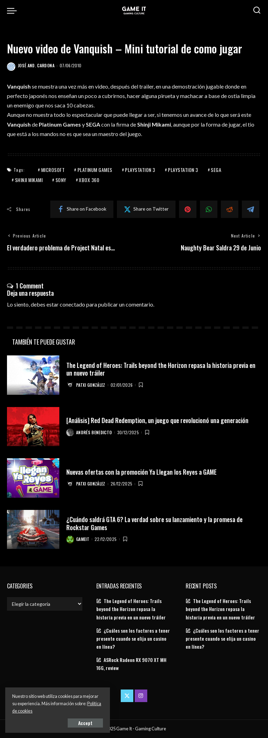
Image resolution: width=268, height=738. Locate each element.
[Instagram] (141, 696)
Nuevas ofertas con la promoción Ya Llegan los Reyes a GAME (141, 471)
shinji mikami (29, 179)
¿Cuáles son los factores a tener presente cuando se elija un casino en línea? (133, 638)
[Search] (257, 10)
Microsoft (53, 169)
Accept (85, 722)
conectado (72, 304)
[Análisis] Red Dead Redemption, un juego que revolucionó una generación (157, 420)
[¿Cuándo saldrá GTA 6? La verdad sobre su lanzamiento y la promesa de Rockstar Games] (33, 529)
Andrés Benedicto (94, 432)
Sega (216, 169)
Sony (60, 179)
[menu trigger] (13, 10)
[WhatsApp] (208, 209)
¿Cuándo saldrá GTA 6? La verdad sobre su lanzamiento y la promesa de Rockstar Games (154, 523)
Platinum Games (94, 169)
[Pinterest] (187, 209)
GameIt (82, 539)
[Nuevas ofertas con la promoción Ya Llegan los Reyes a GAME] (33, 478)
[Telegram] (250, 209)
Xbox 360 (89, 179)
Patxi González (90, 385)
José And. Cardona (36, 65)
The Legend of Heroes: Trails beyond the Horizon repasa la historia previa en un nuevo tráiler (160, 369)
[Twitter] (146, 209)
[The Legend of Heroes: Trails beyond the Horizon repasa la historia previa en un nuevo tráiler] (33, 375)
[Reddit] (229, 209)
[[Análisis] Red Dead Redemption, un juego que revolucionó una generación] (33, 426)
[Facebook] (81, 209)
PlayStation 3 (140, 169)
